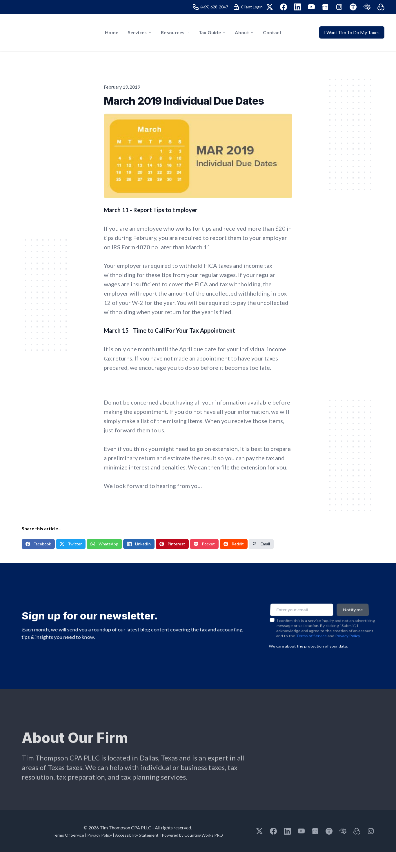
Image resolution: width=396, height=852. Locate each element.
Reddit (234, 543)
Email (261, 543)
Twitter (71, 543)
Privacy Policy (347, 631)
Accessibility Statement (137, 835)
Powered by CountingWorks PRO (192, 835)
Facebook (38, 543)
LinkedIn (139, 543)
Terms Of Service (68, 835)
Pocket (204, 543)
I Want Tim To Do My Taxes (351, 32)
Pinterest (172, 543)
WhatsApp (104, 543)
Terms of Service (311, 631)
